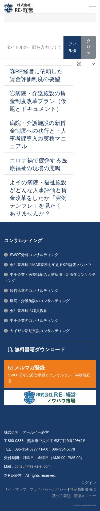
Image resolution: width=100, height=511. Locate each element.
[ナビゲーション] (92, 8)
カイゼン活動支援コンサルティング (40, 331)
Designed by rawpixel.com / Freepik (85, 505)
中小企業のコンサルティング (34, 320)
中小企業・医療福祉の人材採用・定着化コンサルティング (50, 277)
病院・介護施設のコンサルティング (40, 301)
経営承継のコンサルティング (34, 290)
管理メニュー (85, 496)
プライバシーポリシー (48, 489)
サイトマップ (15, 489)
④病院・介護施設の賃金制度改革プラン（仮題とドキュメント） (38, 101)
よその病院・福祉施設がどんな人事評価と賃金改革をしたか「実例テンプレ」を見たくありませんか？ (38, 198)
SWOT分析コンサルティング (34, 255)
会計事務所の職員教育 (28, 310)
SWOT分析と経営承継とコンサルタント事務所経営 (49, 374)
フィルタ (72, 47)
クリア (88, 47)
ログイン (88, 483)
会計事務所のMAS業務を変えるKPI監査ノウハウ (50, 264)
